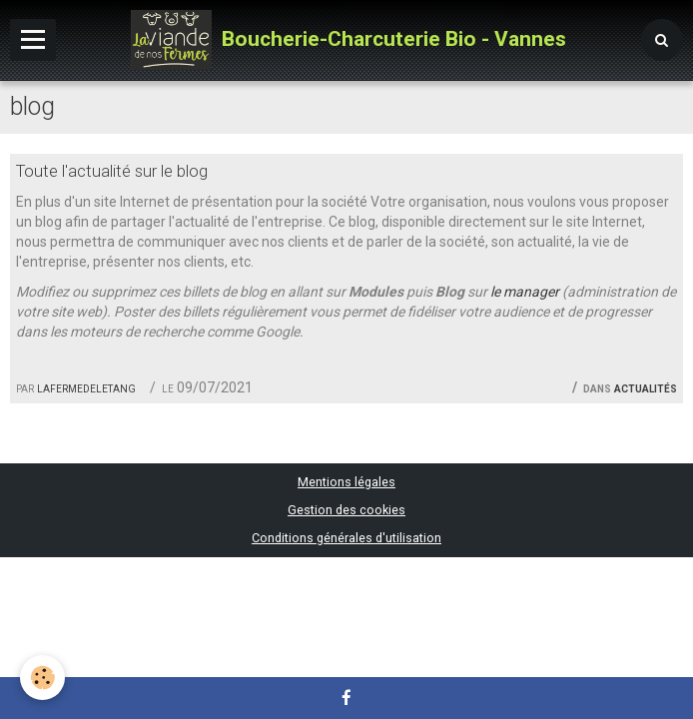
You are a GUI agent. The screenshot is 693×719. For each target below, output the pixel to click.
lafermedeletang (86, 387)
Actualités (645, 387)
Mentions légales (346, 481)
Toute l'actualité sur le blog (112, 171)
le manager (524, 292)
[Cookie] (42, 677)
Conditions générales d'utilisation (346, 537)
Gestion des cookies (346, 509)
